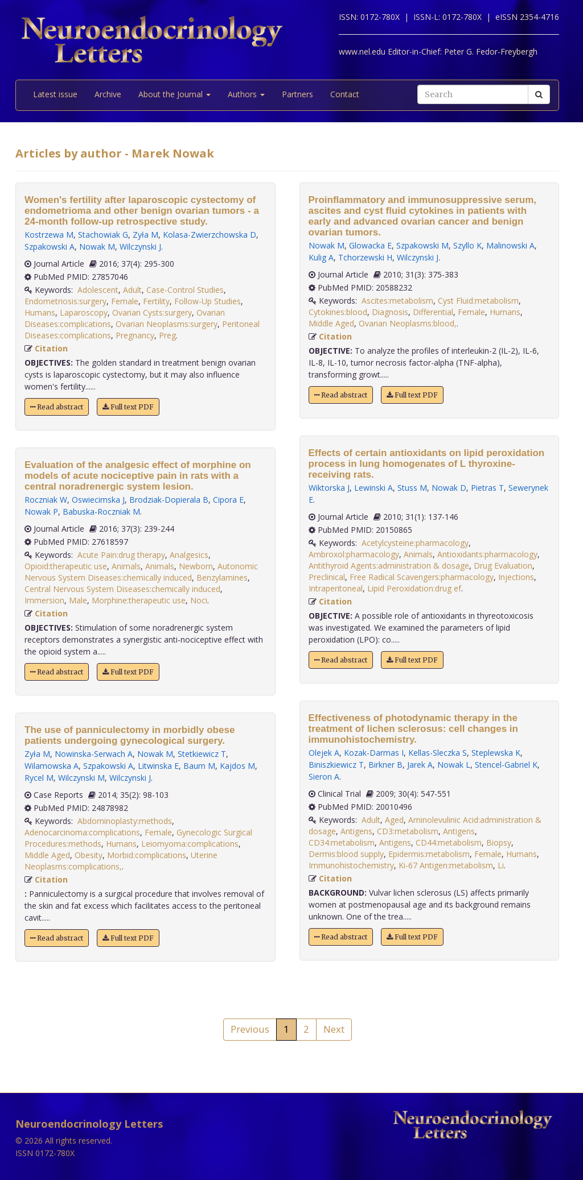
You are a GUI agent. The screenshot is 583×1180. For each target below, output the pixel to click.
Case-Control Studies (185, 289)
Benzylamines (222, 577)
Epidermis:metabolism (429, 853)
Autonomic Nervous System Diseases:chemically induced (141, 572)
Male (78, 600)
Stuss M (412, 487)
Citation (51, 348)
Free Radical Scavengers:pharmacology (422, 577)
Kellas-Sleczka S (437, 752)
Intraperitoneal (336, 588)
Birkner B (385, 764)
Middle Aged (47, 855)
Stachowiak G (103, 234)
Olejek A (324, 752)
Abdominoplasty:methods (124, 820)
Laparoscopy (84, 312)
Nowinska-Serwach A (94, 753)
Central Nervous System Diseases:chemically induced (122, 588)
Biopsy (498, 842)
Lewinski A (373, 487)
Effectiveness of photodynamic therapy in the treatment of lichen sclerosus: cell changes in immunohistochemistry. (413, 729)
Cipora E (228, 499)
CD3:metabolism (407, 831)
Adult (132, 289)
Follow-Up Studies (207, 301)
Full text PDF (128, 407)
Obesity (88, 855)
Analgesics (189, 554)
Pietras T (487, 487)
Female (124, 301)
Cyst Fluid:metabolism (478, 300)
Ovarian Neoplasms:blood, (408, 323)
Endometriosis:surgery (65, 301)
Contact (344, 94)
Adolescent (97, 289)
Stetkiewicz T (202, 753)
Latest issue (55, 94)
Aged (394, 819)
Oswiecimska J (98, 499)
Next (333, 1029)
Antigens (356, 831)
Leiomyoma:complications (190, 843)
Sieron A (324, 776)
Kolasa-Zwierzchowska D (209, 234)
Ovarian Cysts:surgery (152, 312)
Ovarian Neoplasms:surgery (166, 323)
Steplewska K (495, 752)
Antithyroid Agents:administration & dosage (389, 565)
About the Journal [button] (174, 94)
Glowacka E (370, 245)
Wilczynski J (140, 246)
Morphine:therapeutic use (139, 600)
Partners (297, 94)
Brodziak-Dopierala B (168, 499)
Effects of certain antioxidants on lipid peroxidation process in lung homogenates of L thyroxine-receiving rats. (427, 464)
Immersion (44, 600)
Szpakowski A (49, 246)
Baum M (199, 765)
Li (501, 865)
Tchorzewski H (365, 257)
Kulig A (321, 257)
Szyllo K (467, 245)
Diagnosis (390, 312)
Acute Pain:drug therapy (121, 554)
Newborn (196, 566)
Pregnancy (135, 335)
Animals (126, 566)
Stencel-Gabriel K (506, 764)
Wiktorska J (329, 487)
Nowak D (449, 487)
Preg (167, 335)
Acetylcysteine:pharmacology (415, 542)
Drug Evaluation (503, 565)
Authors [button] (246, 94)
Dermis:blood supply (346, 853)
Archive (108, 94)
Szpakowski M (422, 245)
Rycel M (39, 777)
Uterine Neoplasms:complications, (120, 861)
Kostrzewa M (48, 234)
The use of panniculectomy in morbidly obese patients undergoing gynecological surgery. (129, 735)
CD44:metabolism (449, 842)
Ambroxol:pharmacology (354, 554)
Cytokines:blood (338, 312)
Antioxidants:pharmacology (487, 554)
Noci (198, 600)
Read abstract (56, 407)
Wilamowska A (51, 765)
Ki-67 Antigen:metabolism (446, 865)
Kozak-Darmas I (374, 752)
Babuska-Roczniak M (101, 511)
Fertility (156, 301)
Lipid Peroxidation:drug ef (414, 588)
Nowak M (97, 246)
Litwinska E (158, 765)
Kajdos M (237, 765)
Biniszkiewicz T (336, 764)
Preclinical (327, 577)
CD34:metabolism (342, 842)
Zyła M (145, 234)
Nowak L (453, 764)
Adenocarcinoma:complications (82, 832)
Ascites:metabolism (397, 300)
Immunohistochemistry (351, 865)
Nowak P (41, 511)
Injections (516, 577)
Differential (433, 312)
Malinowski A (510, 245)
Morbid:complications (146, 855)
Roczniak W (45, 499)
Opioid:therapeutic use (65, 566)
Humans (39, 312)
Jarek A (420, 764)
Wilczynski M (81, 777)
